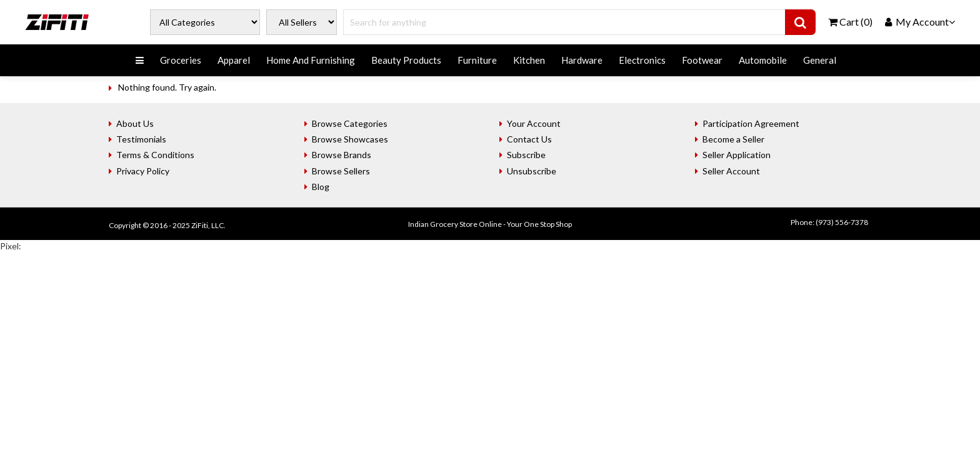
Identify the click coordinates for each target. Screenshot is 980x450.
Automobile (763, 60)
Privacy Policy (142, 171)
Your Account (534, 123)
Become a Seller (733, 139)
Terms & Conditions (155, 154)
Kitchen (529, 60)
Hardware (581, 60)
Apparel (234, 60)
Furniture (477, 60)
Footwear (702, 60)
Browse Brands (341, 154)
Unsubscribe (531, 171)
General (819, 60)
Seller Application (736, 154)
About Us (135, 123)
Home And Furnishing (310, 60)
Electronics (642, 60)
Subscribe (526, 154)
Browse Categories (350, 123)
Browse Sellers (341, 171)
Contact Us (529, 139)
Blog (320, 186)
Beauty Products (406, 60)
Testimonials (141, 139)
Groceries (180, 60)
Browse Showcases (350, 139)
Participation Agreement (750, 123)
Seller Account (731, 171)
